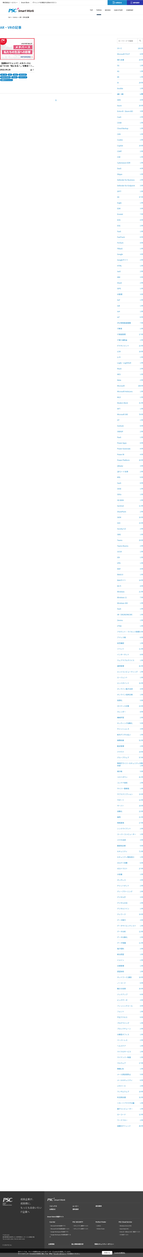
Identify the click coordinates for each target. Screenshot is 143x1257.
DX (118, 197)
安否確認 (120, 643)
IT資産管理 (121, 334)
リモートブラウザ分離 (125, 1103)
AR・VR (4, 75)
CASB (119, 122)
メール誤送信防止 (124, 1074)
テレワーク (121, 914)
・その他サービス (123, 1234)
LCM (119, 351)
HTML (119, 265)
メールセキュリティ (125, 1080)
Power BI (120, 454)
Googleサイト (122, 260)
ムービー (76, 1206)
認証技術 (120, 971)
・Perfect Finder (100, 1229)
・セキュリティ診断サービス (80, 1229)
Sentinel (120, 506)
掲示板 (119, 771)
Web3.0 (120, 574)
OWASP (120, 431)
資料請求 (76, 1209)
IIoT (118, 300)
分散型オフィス (123, 1034)
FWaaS (120, 248)
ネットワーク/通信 (124, 977)
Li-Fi (119, 357)
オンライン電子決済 (125, 689)
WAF (119, 568)
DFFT (119, 191)
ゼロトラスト (122, 868)
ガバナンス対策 (123, 706)
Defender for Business (126, 180)
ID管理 (119, 294)
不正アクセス (122, 1017)
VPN (119, 563)
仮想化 (119, 700)
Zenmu (120, 620)
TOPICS (15, 17)
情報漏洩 (120, 823)
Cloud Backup (122, 128)
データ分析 (121, 931)
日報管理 (120, 966)
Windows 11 (122, 597)
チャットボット (123, 885)
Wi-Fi (119, 586)
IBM (118, 277)
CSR (118, 157)
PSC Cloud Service (125, 1222)
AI (118, 82)
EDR (119, 208)
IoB (118, 305)
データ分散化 (122, 937)
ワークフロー (122, 1120)
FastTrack (121, 237)
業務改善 (120, 740)
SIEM (119, 517)
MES (119, 374)
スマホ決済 (121, 840)
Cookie (120, 140)
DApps (119, 174)
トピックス (53, 1206)
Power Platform (123, 460)
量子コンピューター (125, 1108)
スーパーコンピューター (126, 834)
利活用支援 (121, 1097)
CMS (119, 134)
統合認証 (120, 954)
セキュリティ (122, 851)
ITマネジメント (123, 345)
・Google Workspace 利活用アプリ (59, 1232)
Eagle (119, 202)
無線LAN (120, 1069)
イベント (120, 649)
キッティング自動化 (125, 723)
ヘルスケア (121, 1046)
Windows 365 (122, 603)
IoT (10, 75)
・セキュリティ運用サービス (80, 1226)
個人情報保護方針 (77, 1244)
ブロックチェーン (124, 1028)
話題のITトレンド (7, 80)
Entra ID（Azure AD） (125, 111)
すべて (119, 48)
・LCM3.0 (98, 1226)
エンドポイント (123, 683)
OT (118, 420)
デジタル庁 (121, 897)
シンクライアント (124, 828)
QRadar (120, 466)
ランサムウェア (123, 1091)
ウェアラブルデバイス (125, 660)
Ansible (120, 88)
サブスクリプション (125, 794)
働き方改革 (121, 988)
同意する (107, 1253)
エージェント (122, 677)
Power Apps (122, 443)
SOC (119, 523)
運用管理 (120, 666)
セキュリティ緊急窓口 (125, 857)
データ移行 (121, 920)
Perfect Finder (101, 1222)
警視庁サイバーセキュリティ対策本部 (130, 764)
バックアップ (122, 994)
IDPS (119, 288)
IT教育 (119, 328)
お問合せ (53, 1209)
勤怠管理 (120, 746)
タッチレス (121, 880)
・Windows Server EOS (125, 1226)
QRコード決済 (122, 471)
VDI (118, 557)
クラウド (120, 752)
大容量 (119, 874)
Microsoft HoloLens (125, 391)
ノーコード (121, 983)
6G (118, 71)
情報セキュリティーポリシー (104, 1244)
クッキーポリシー (60, 1254)
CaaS (119, 117)
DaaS (119, 168)
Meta (15, 75)
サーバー (120, 805)
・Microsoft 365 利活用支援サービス (59, 1229)
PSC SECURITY (78, 1222)
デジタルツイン (123, 908)
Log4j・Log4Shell (124, 363)
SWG (119, 534)
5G (118, 65)
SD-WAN (120, 500)
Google (120, 254)
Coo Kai (52, 1222)
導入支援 (120, 59)
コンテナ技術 (122, 783)
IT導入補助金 (122, 340)
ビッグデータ (122, 1000)
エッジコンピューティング (127, 671)
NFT (118, 408)
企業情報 (51, 1244)
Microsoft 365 (122, 414)
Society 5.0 (121, 528)
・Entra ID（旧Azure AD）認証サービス (129, 1232)
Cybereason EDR (123, 162)
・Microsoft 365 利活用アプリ (58, 1226)
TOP (9, 17)
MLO (119, 397)
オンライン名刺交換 (125, 694)
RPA (118, 477)
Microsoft (22, 75)
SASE (119, 488)
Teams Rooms (122, 546)
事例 (119, 817)
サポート (120, 800)
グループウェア (123, 757)
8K (118, 77)
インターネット (123, 654)
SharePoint (121, 511)
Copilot (120, 145)
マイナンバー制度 (124, 1057)
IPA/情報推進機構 (124, 323)
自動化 (119, 811)
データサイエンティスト (126, 926)
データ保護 (121, 943)
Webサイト (121, 580)
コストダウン (122, 777)
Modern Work (6, 77)
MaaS (119, 368)
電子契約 (120, 948)
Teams (14, 77)
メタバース (23, 77)
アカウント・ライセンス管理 (128, 631)
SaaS (119, 483)
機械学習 (120, 717)
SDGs (119, 494)
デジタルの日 (122, 903)
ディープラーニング (124, 891)
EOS (119, 220)
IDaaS (119, 283)
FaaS (119, 231)
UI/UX (119, 551)
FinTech (120, 243)
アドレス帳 (121, 637)
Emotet (120, 214)
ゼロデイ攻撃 (122, 863)
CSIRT (119, 151)
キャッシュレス (123, 729)
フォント (120, 1011)
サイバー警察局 (123, 788)
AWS (119, 100)
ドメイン (120, 960)
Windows (121, 591)
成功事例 (99, 1206)
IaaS (119, 271)
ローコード (121, 1114)
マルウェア (121, 1063)
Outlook (120, 425)
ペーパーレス (122, 1040)
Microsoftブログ (123, 54)
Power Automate (123, 448)
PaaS (119, 437)
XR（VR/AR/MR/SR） (125, 614)
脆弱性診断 (121, 845)
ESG (118, 225)
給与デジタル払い (124, 734)
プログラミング (123, 1023)
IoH (118, 311)
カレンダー (121, 711)
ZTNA (119, 626)
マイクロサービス (124, 1051)
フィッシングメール (125, 1006)
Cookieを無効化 (119, 1253)
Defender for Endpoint (126, 185)
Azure (119, 105)
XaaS (119, 609)
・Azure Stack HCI (123, 1229)
